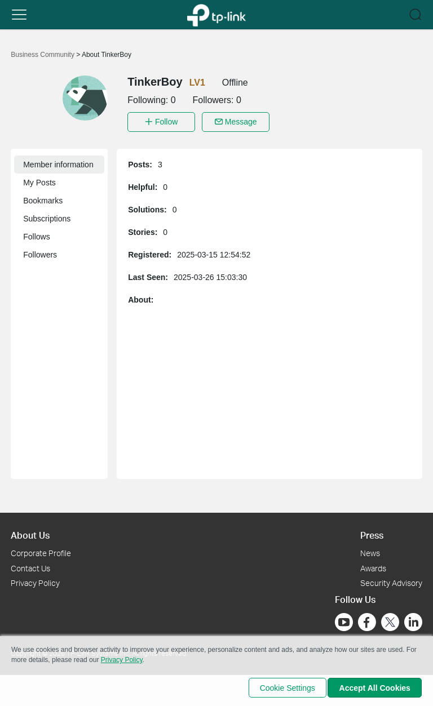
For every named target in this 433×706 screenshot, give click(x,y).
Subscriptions (46, 215)
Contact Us (30, 565)
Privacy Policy (35, 580)
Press (371, 532)
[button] (19, 14)
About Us (30, 532)
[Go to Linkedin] (413, 620)
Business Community (43, 55)
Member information (58, 161)
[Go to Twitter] (390, 621)
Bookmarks (43, 197)
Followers (40, 251)
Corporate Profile (41, 550)
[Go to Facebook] (367, 620)
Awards (373, 565)
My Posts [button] (39, 179)
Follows (36, 233)
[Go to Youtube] (344, 620)
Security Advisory (391, 580)
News (370, 550)
